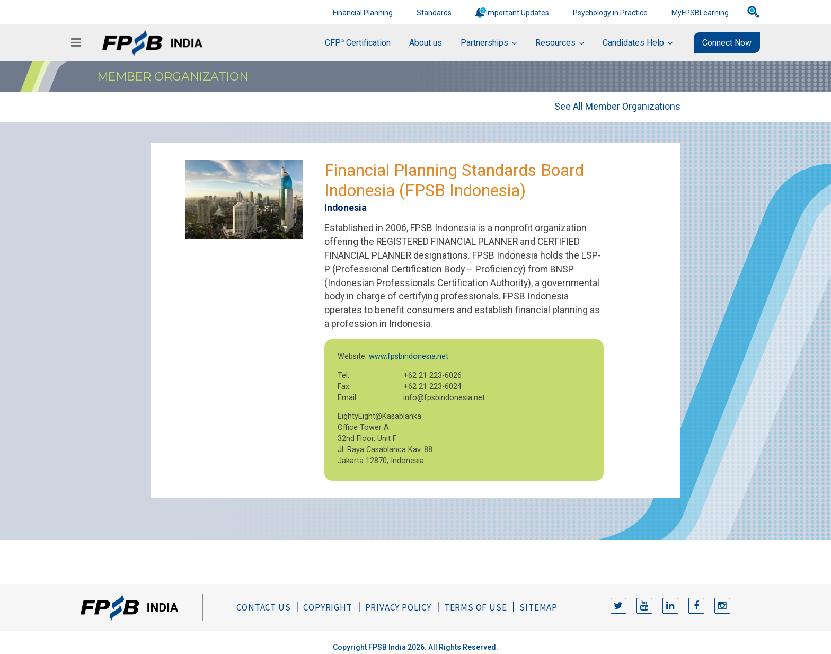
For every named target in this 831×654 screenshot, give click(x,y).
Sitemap (538, 607)
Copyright (327, 607)
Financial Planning (363, 12)
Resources (555, 43)
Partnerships (484, 43)
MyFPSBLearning (700, 12)
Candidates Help (633, 43)
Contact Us (263, 607)
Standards (434, 12)
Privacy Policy (398, 607)
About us (425, 43)
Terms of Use (475, 607)
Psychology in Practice (610, 12)
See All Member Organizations (617, 106)
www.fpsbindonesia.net (408, 356)
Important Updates (517, 12)
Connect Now (727, 43)
